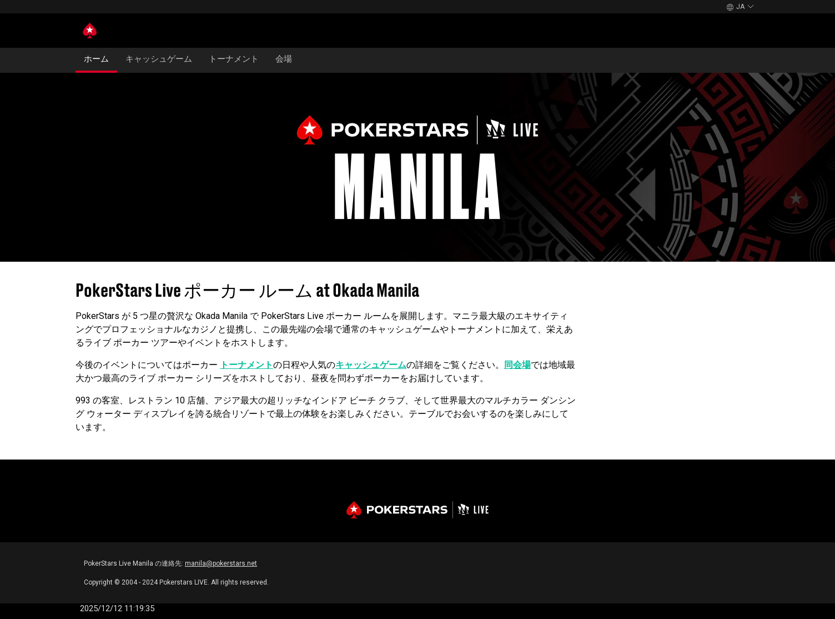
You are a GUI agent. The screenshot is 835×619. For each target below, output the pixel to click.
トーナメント (234, 59)
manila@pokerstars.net (221, 563)
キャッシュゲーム (158, 59)
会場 (283, 59)
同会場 (517, 365)
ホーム (96, 59)
